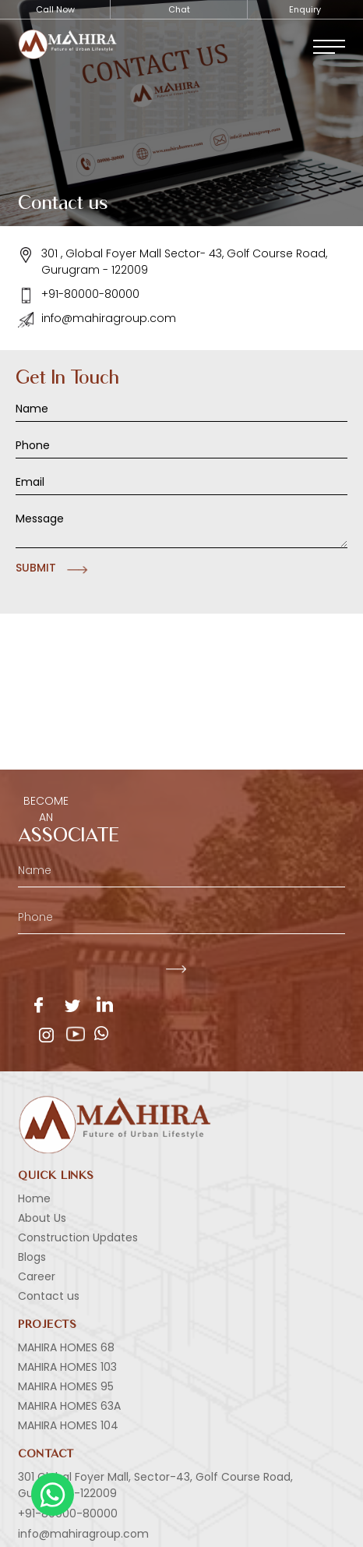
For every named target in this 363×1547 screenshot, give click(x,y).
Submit (36, 567)
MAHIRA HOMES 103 (67, 1367)
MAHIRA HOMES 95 (66, 1386)
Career (36, 1276)
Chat (179, 9)
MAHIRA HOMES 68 (66, 1347)
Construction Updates (78, 1237)
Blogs (32, 1257)
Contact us (48, 1296)
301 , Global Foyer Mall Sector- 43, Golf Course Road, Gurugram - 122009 (172, 262)
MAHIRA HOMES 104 (68, 1425)
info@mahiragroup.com (97, 318)
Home (34, 1198)
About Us (42, 1218)
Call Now (55, 9)
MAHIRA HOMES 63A (69, 1406)
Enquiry (305, 9)
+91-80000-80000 (78, 294)
